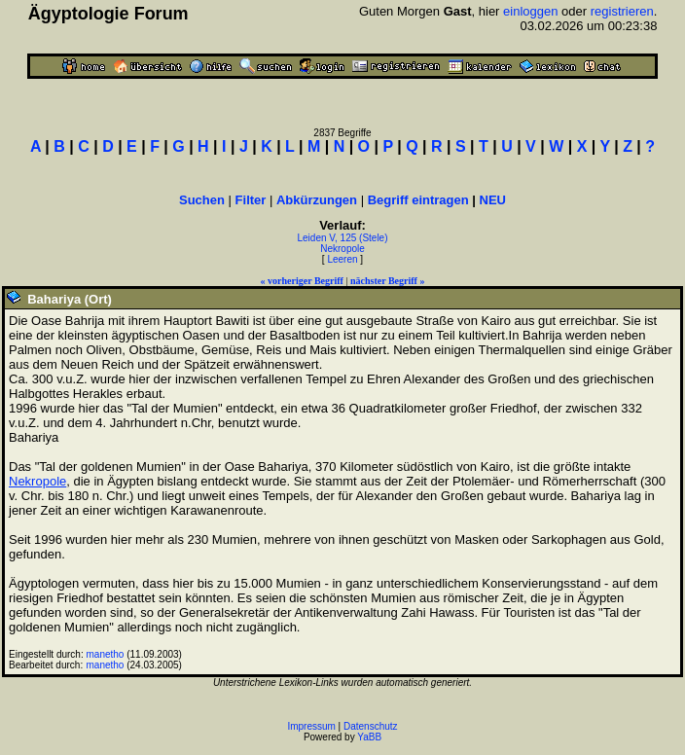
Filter (251, 200)
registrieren (622, 11)
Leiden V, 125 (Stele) (342, 238)
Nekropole (342, 248)
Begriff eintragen (418, 200)
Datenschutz (370, 726)
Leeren (342, 259)
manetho (106, 654)
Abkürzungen (316, 200)
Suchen (202, 200)
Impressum (311, 726)
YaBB (369, 737)
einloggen (530, 11)
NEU (493, 200)
